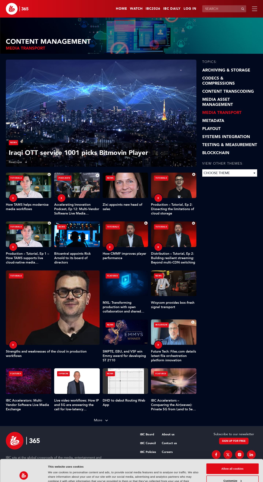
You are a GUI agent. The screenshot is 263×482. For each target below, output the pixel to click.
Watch (136, 9)
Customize (232, 459)
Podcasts (64, 178)
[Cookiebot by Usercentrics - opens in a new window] (24, 475)
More (98, 420)
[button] (254, 9)
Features (112, 275)
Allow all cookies (232, 447)
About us (168, 434)
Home (121, 9)
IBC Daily (172, 9)
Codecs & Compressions (218, 81)
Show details (56, 474)
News (13, 142)
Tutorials (16, 275)
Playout (211, 128)
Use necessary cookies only (232, 471)
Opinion (63, 373)
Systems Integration (226, 137)
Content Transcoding (228, 91)
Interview (161, 324)
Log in (190, 9)
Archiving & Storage (226, 70)
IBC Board (147, 434)
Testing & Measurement (229, 145)
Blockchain (215, 153)
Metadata (213, 120)
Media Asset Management (217, 102)
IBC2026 (153, 9)
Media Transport (222, 112)
